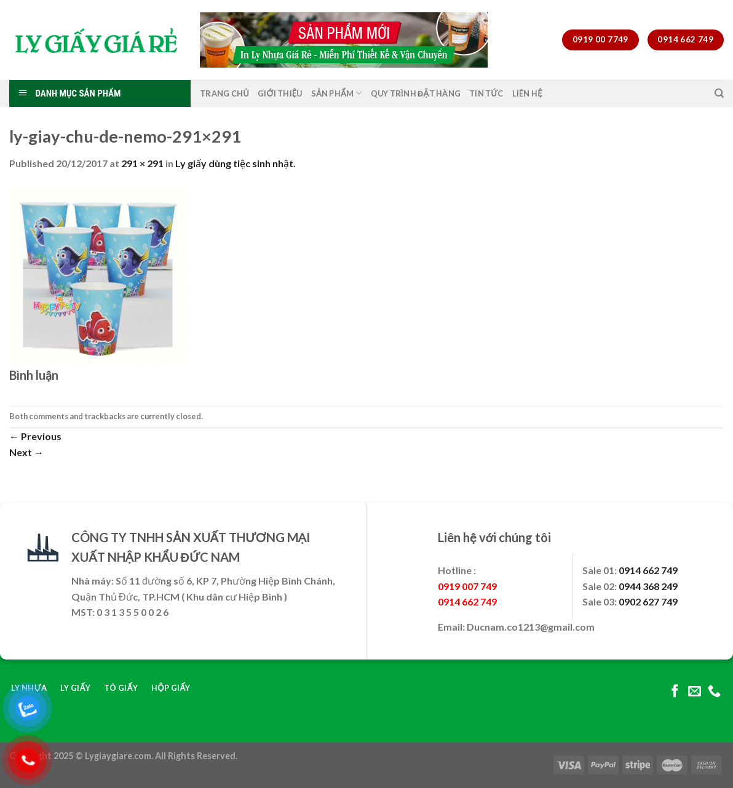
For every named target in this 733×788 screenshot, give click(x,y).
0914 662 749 (648, 570)
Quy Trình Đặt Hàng (416, 93)
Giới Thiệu (280, 93)
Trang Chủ (224, 93)
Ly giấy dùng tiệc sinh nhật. (235, 163)
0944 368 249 (648, 586)
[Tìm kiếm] (719, 93)
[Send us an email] (694, 692)
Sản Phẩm (336, 93)
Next (26, 452)
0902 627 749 (648, 601)
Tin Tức (486, 93)
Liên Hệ (527, 93)
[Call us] (714, 692)
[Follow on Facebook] (674, 692)
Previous (35, 436)
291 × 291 (142, 163)
